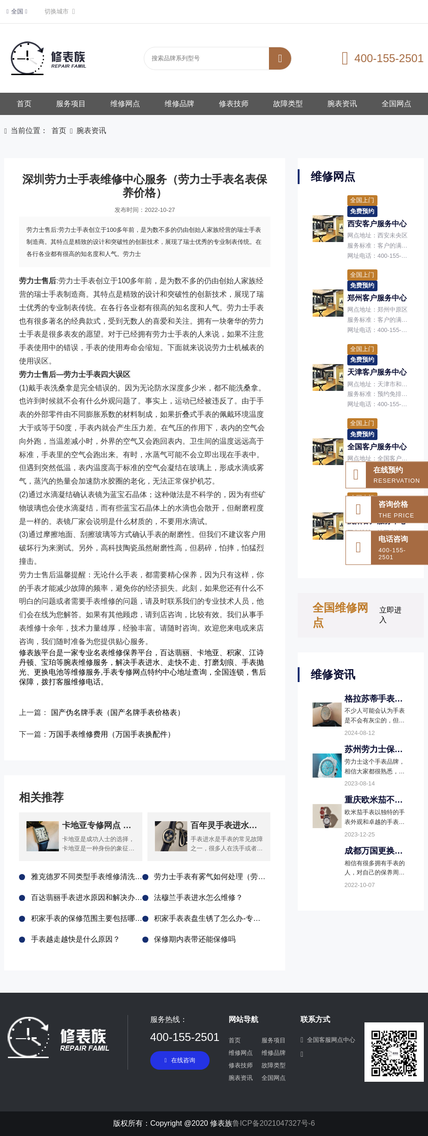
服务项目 (71, 104)
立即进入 (390, 615)
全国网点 (396, 104)
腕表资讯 (342, 104)
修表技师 (234, 104)
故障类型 (288, 104)
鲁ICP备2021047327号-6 (273, 1123)
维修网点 (125, 104)
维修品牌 (179, 104)
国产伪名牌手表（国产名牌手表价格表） (118, 712)
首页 (24, 104)
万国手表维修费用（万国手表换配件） (112, 734)
